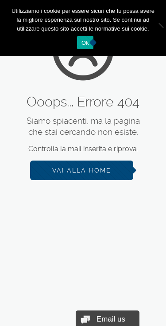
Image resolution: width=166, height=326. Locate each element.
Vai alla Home (81, 170)
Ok (85, 42)
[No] (155, 28)
